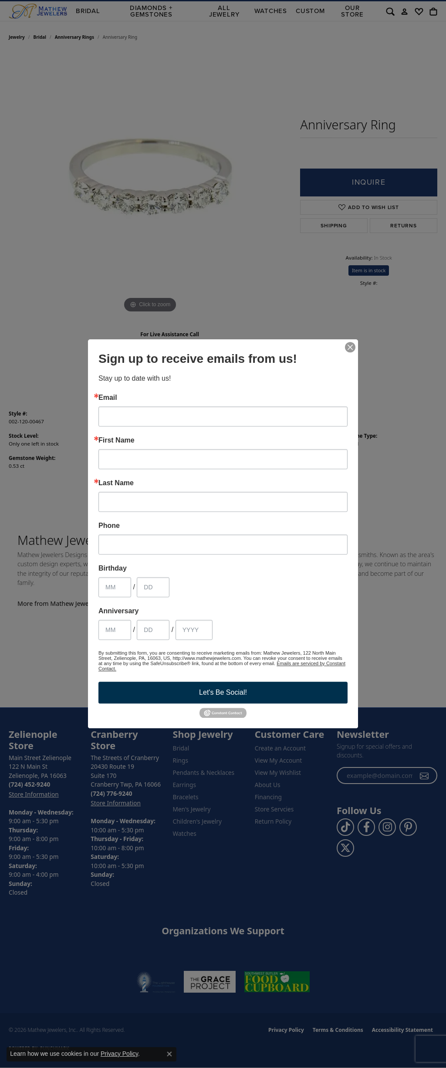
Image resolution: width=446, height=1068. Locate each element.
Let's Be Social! (223, 692)
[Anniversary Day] (153, 630)
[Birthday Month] (114, 587)
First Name (116, 440)
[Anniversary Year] (194, 630)
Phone (109, 525)
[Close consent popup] (169, 1054)
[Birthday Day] (153, 587)
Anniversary (118, 611)
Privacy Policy (119, 1053)
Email (107, 397)
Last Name (116, 483)
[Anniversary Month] (114, 630)
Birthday (112, 568)
